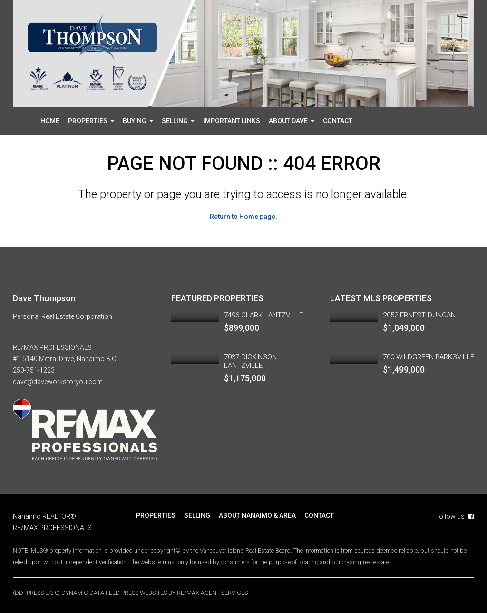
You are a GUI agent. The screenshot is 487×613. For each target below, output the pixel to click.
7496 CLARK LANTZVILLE (263, 315)
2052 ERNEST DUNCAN (419, 315)
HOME (49, 121)
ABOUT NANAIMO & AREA (257, 515)
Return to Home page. (243, 216)
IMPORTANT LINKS (231, 121)
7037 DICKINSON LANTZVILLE (250, 361)
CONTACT (337, 121)
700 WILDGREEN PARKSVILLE (428, 357)
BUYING (134, 121)
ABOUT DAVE (288, 121)
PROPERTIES (87, 121)
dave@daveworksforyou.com (58, 382)
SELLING (175, 121)
